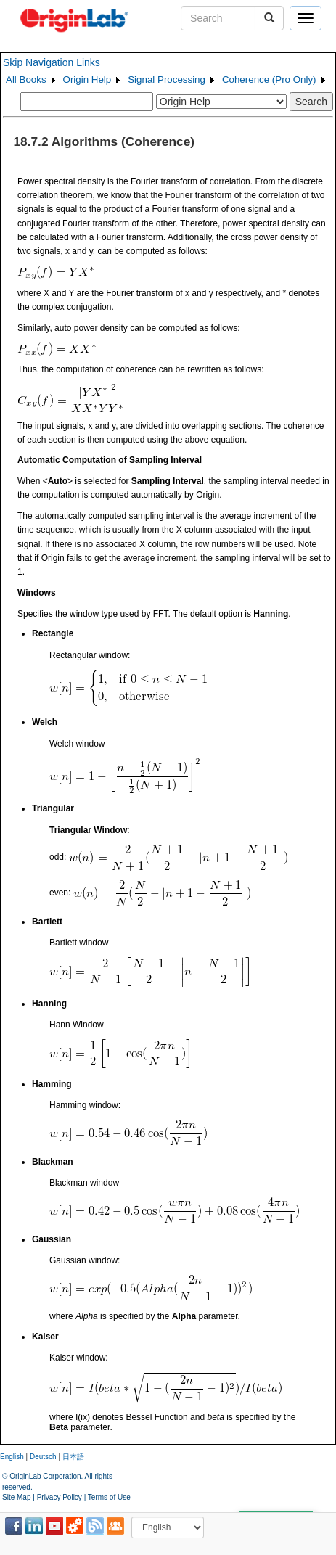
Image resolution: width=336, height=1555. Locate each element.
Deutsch (43, 1457)
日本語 (73, 1457)
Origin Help (87, 79)
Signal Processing (166, 79)
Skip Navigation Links (51, 62)
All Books (26, 79)
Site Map (16, 1497)
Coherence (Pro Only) (269, 79)
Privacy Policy (59, 1497)
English (12, 1457)
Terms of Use (109, 1497)
